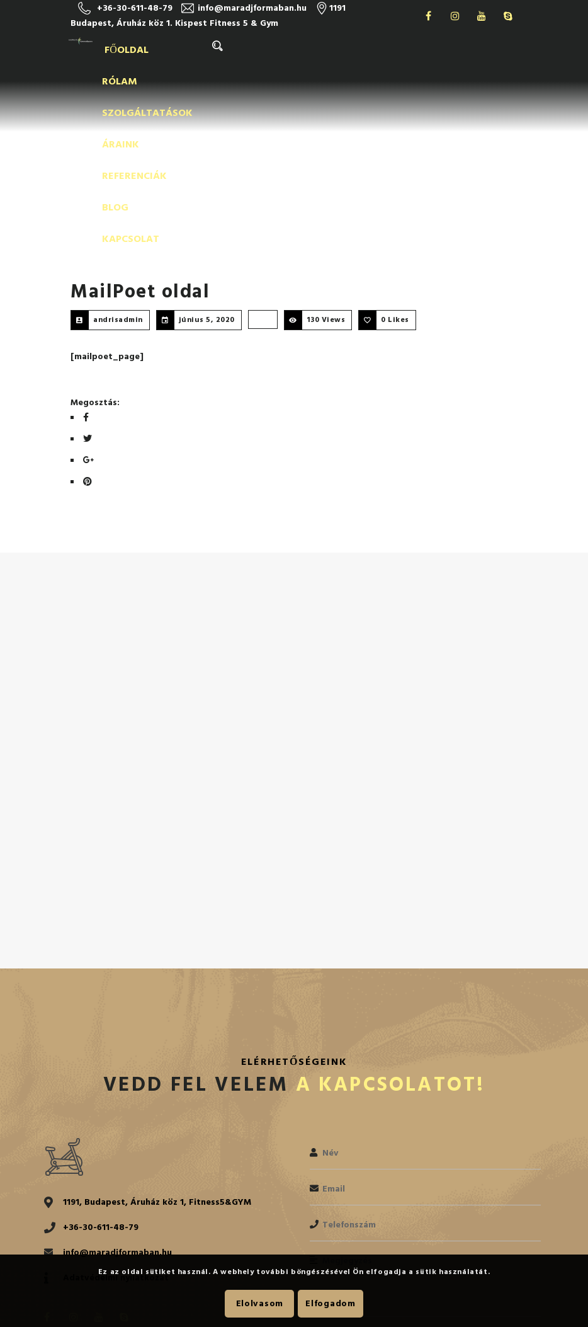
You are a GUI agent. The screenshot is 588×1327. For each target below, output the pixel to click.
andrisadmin (118, 162)
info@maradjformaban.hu (252, 8)
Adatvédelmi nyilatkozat (116, 1120)
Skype (508, 15)
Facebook (428, 15)
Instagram (455, 15)
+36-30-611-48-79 (134, 8)
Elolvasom (259, 1303)
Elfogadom (330, 1303)
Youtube (481, 15)
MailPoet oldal (140, 134)
